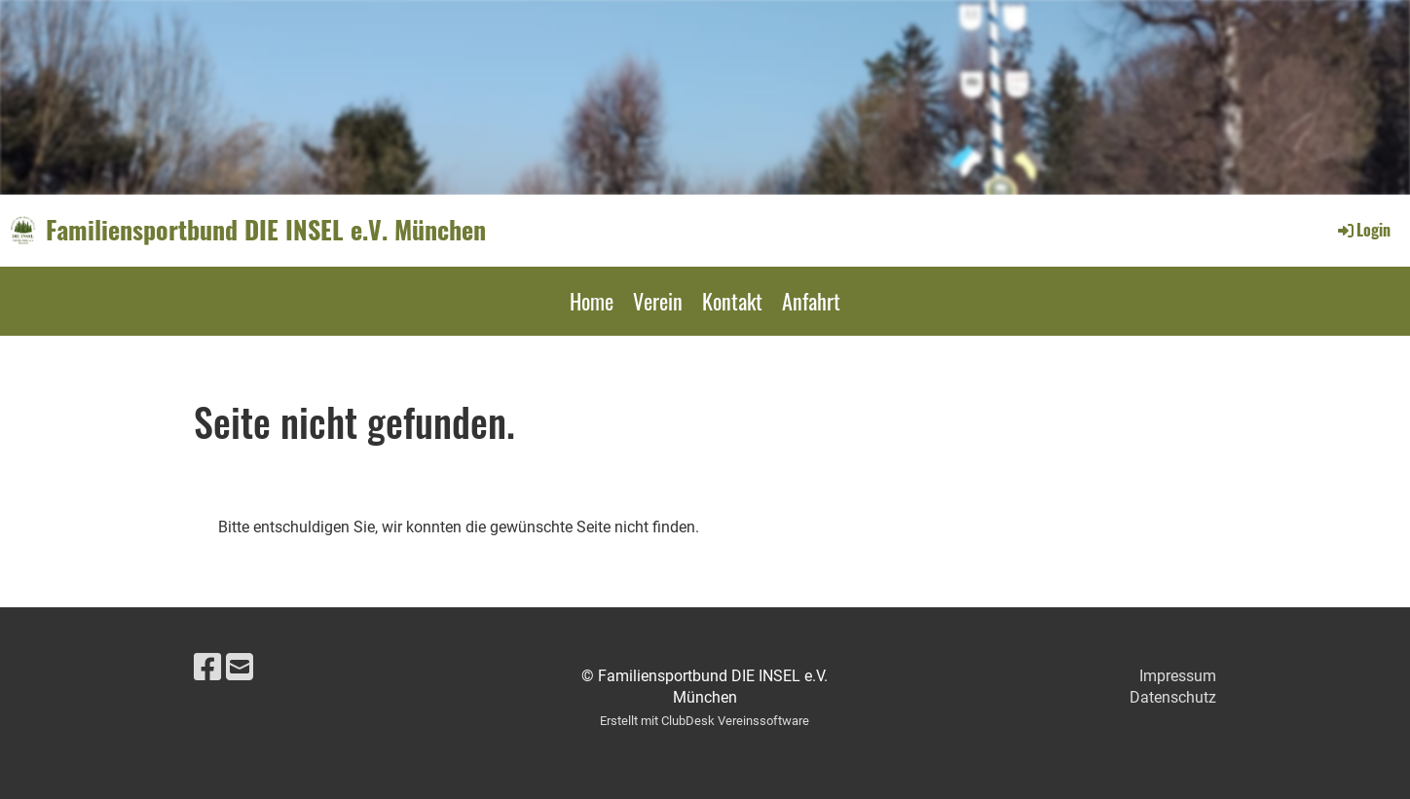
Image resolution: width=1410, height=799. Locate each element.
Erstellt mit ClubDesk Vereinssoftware (704, 720)
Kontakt (732, 300)
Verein (658, 300)
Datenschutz (1173, 697)
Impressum (1177, 676)
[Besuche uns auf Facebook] (207, 667)
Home (591, 300)
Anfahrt (811, 300)
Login (1363, 229)
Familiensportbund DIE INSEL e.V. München (266, 229)
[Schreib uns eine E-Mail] (239, 667)
